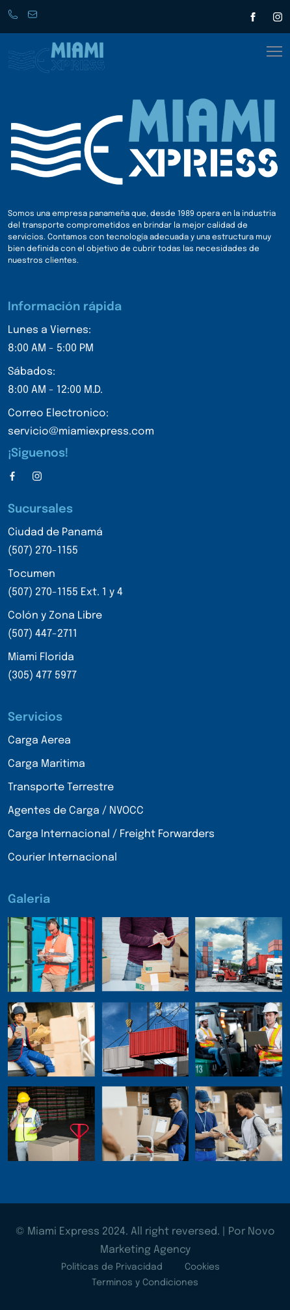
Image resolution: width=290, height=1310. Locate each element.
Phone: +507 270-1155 (14, 15)
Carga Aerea (39, 740)
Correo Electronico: (81, 424)
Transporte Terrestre (61, 787)
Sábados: (81, 382)
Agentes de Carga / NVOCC (76, 810)
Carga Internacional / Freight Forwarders (111, 834)
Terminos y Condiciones (145, 1282)
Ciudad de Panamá (65, 543)
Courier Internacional (62, 857)
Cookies (202, 1267)
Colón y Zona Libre (65, 626)
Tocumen (65, 585)
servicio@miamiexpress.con (33, 15)
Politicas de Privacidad (112, 1267)
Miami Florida (65, 668)
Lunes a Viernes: (81, 341)
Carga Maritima (46, 763)
